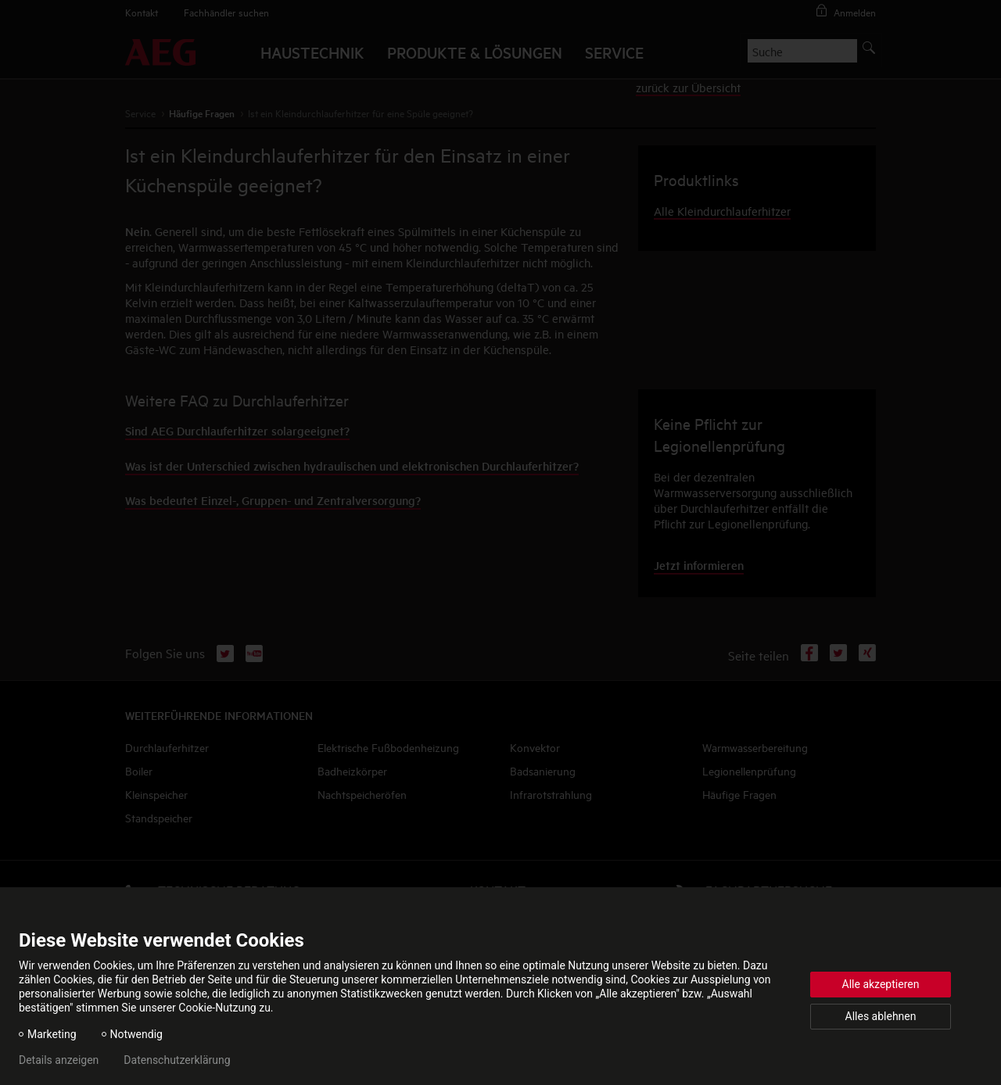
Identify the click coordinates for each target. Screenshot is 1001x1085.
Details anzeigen (59, 1060)
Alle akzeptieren (881, 984)
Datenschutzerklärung (177, 1060)
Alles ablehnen (881, 1016)
